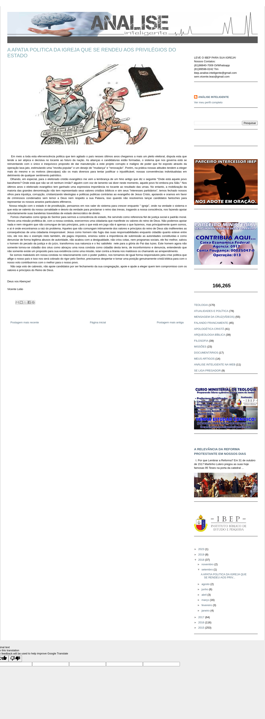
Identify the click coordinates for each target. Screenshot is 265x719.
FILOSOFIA (201, 340)
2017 (201, 617)
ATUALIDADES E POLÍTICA (211, 311)
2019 (201, 554)
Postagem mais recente (24, 322)
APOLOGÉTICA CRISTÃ (209, 328)
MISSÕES (200, 346)
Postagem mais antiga (170, 322)
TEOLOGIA (201, 304)
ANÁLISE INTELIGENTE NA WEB (214, 364)
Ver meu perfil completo (208, 102)
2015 (201, 627)
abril (204, 594)
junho (205, 589)
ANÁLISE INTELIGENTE (213, 97)
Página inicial (98, 322)
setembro (208, 569)
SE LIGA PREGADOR (207, 370)
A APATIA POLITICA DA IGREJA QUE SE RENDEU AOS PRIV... (223, 576)
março (206, 599)
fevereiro (207, 605)
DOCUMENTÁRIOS (206, 352)
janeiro (206, 610)
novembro (208, 564)
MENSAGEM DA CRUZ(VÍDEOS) (214, 316)
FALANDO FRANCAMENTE (211, 322)
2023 (201, 549)
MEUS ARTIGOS (204, 358)
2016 (201, 622)
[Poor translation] (15, 658)
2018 (201, 559)
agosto (206, 584)
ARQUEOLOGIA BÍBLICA (209, 334)
